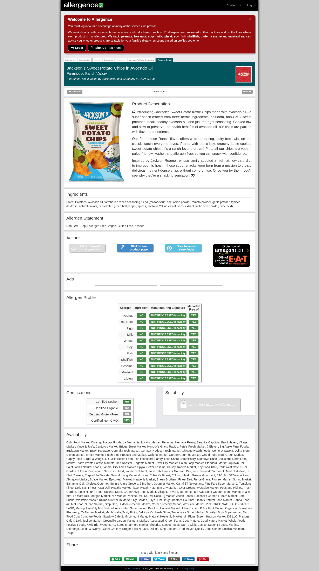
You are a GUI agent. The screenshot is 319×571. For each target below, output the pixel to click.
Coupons (108, 60)
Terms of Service (133, 568)
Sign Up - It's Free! (106, 47)
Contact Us (234, 5)
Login (77, 47)
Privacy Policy (188, 568)
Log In (251, 5)
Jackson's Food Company (141, 60)
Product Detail (164, 60)
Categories (70, 60)
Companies (84, 60)
